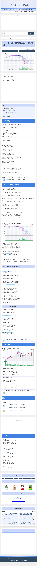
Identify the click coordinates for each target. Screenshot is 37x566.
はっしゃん (33, 11)
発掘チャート (27, 49)
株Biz (29, 11)
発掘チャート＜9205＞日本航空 (9, 110)
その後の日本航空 (7, 116)
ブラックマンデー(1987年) (8, 448)
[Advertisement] (18, 22)
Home (17, 11)
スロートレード (3, 558)
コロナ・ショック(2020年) (8, 457)
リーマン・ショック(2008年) (8, 453)
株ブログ (25, 11)
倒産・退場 (33, 49)
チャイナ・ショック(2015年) (8, 456)
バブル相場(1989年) (6, 449)
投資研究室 (9, 558)
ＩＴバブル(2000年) (6, 451)
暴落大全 (21, 11)
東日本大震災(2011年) (7, 455)
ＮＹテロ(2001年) (6, 452)
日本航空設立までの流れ (8, 108)
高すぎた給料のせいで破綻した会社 (10, 112)
